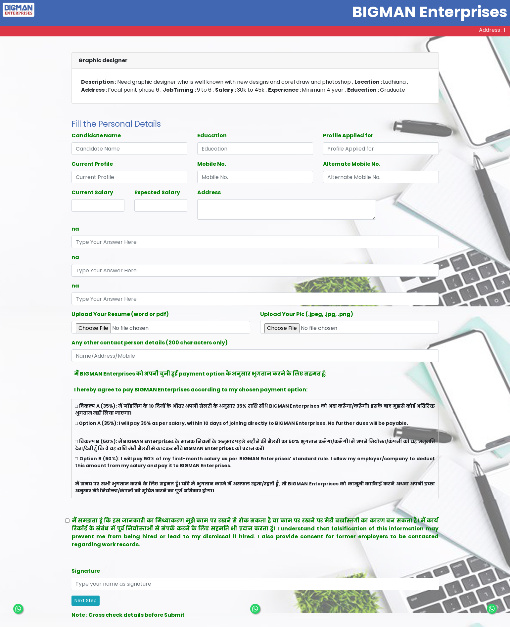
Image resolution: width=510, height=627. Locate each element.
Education (212, 135)
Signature (85, 571)
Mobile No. (211, 164)
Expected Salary (157, 192)
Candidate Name (96, 135)
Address (209, 192)
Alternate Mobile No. (351, 164)
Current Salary (92, 192)
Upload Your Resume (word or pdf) (120, 314)
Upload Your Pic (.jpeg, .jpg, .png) (306, 314)
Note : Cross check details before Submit (128, 615)
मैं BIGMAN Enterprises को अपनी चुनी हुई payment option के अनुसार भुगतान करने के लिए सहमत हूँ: (200, 374)
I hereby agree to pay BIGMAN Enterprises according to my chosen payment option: (190, 389)
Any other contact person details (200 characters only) (149, 342)
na (75, 229)
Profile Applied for (348, 135)
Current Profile (92, 164)
